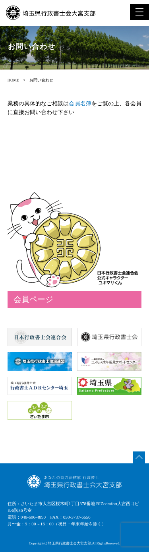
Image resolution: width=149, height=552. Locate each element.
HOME (13, 80)
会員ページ (33, 299)
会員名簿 (80, 103)
